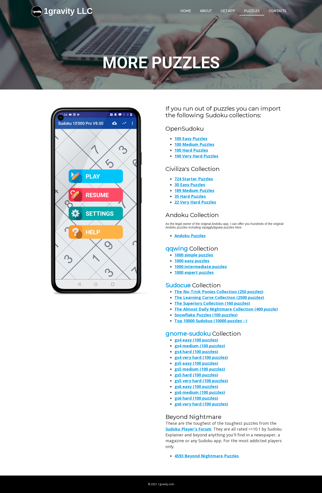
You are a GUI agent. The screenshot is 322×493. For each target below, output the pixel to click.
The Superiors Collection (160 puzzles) (212, 303)
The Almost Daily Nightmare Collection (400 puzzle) (226, 309)
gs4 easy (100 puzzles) (196, 340)
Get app (227, 11)
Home (185, 11)
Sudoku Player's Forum (188, 429)
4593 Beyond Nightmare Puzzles (206, 456)
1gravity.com (166, 484)
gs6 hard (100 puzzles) (196, 398)
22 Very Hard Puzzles (195, 202)
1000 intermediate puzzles (200, 266)
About (206, 11)
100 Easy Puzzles (190, 138)
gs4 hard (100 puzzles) (196, 351)
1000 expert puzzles (194, 272)
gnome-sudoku (188, 333)
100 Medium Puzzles (194, 144)
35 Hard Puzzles (190, 196)
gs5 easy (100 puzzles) (196, 363)
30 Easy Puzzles (189, 184)
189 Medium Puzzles (194, 190)
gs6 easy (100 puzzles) (196, 386)
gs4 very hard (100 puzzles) (201, 357)
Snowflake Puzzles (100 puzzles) (205, 315)
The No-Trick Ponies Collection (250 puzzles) (218, 291)
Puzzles (252, 11)
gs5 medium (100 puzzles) (199, 369)
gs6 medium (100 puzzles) (199, 392)
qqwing (176, 248)
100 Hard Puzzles (191, 150)
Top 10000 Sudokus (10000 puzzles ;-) (210, 320)
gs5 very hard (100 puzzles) (201, 380)
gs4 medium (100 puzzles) (199, 345)
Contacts (277, 11)
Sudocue (178, 285)
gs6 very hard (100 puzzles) (201, 404)
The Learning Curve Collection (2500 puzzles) (219, 297)
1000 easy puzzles (191, 260)
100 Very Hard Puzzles (196, 156)
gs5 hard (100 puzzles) (196, 375)
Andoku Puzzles (189, 235)
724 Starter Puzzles (193, 178)
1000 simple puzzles (193, 255)
